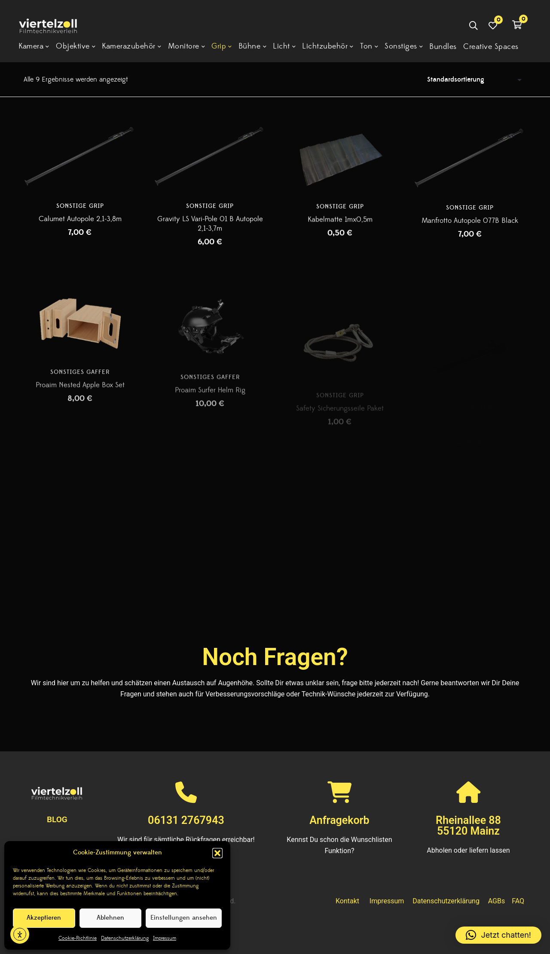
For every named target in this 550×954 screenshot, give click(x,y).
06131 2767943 (186, 820)
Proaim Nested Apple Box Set (80, 408)
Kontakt (347, 901)
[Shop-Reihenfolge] (476, 79)
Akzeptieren (44, 918)
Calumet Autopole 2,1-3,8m (80, 221)
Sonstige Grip (80, 208)
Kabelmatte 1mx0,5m (340, 226)
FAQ (518, 901)
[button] (217, 853)
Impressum (164, 938)
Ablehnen (110, 918)
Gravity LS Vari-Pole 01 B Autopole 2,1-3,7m (210, 228)
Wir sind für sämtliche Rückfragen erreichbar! (186, 840)
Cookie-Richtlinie (77, 938)
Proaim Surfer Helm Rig (210, 416)
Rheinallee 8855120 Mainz (468, 825)
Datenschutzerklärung (125, 938)
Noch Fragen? (275, 657)
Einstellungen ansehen (183, 918)
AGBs (496, 901)
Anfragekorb (339, 820)
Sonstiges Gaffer (80, 395)
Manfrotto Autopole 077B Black (470, 231)
